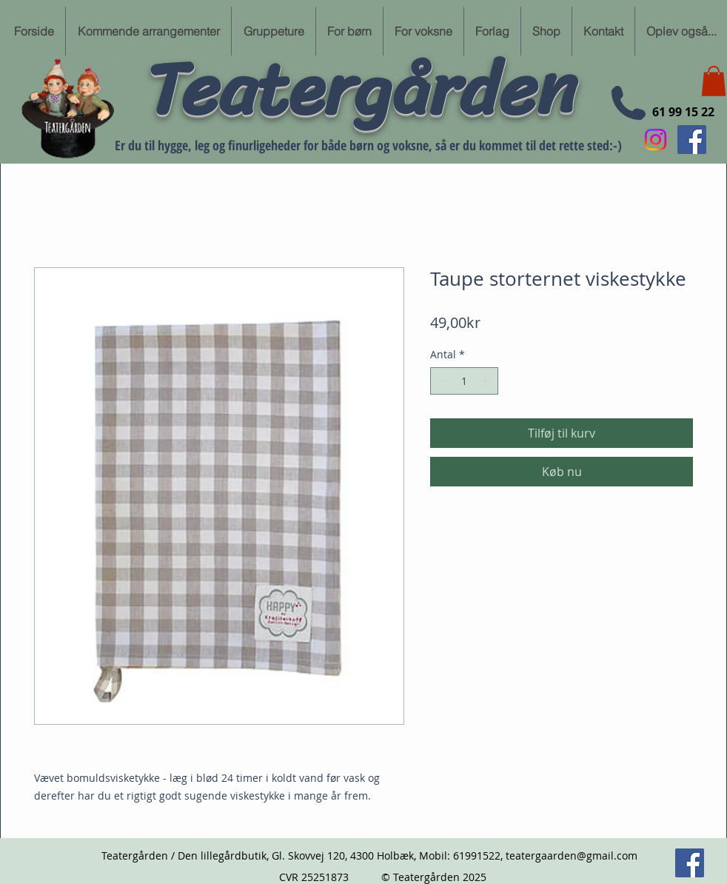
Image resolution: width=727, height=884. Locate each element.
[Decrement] (441, 381)
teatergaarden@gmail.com (571, 855)
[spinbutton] (464, 381)
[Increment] (487, 381)
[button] (713, 81)
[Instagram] (655, 139)
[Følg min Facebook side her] (691, 139)
